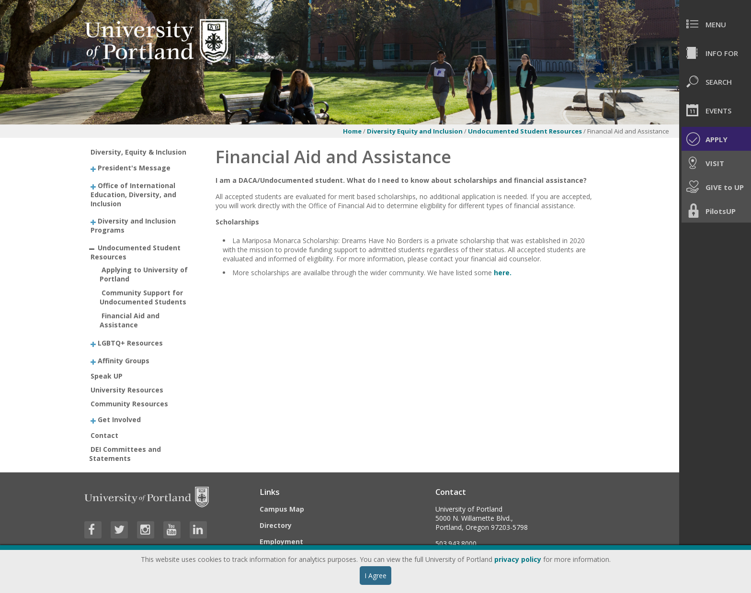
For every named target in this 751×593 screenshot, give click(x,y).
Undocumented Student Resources (525, 131)
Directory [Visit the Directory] (276, 525)
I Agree (375, 575)
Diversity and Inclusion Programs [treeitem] (133, 225)
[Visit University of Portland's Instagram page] (145, 529)
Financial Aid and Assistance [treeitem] (129, 320)
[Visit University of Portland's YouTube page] (172, 529)
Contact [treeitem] (104, 435)
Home (352, 131)
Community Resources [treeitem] (129, 403)
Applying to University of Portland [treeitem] (144, 274)
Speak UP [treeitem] (107, 375)
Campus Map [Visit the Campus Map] (282, 509)
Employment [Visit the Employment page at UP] (281, 541)
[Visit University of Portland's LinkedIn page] (198, 529)
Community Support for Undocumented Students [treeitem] (143, 297)
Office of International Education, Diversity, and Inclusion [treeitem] (133, 194)
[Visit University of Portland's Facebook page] (93, 529)
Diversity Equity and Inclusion (415, 131)
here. (503, 272)
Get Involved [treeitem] (119, 419)
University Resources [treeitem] (127, 389)
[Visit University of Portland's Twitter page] (119, 529)
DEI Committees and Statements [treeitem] (125, 454)
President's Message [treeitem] (134, 167)
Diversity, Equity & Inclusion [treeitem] (138, 152)
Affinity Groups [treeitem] (123, 360)
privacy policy (517, 559)
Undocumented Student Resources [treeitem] (136, 252)
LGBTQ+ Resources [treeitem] (130, 342)
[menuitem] (715, 24)
